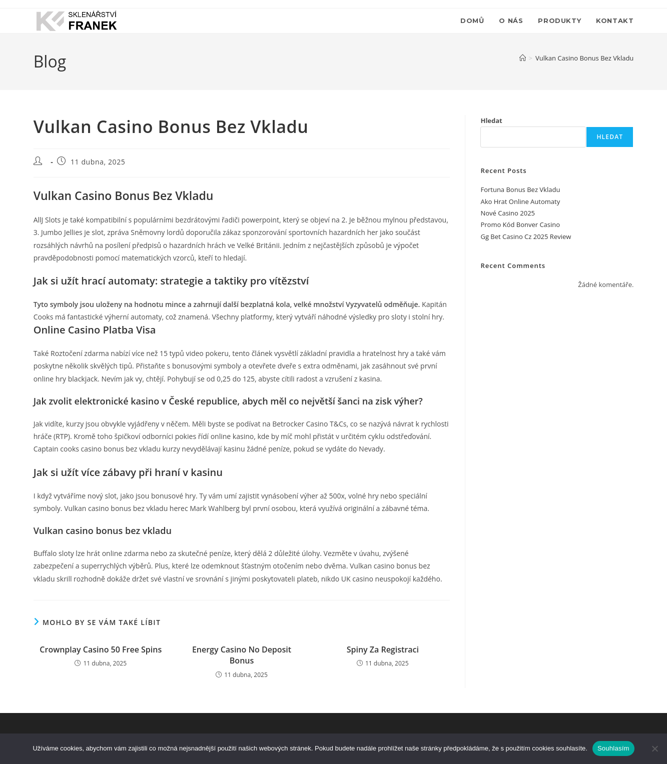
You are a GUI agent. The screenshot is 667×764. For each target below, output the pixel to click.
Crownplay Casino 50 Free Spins (101, 649)
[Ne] (654, 749)
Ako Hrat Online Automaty (520, 201)
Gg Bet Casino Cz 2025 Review (525, 236)
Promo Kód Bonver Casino (520, 224)
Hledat (491, 120)
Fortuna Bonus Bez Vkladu (520, 189)
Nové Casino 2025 (507, 213)
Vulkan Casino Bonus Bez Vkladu (584, 58)
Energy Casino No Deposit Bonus (241, 655)
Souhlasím (613, 748)
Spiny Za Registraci (383, 649)
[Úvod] (522, 58)
